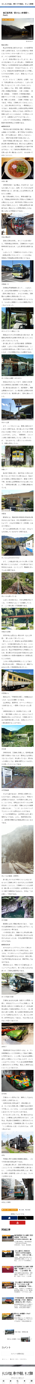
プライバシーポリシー (17, 1378)
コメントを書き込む (17, 1353)
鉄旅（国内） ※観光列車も (9, 1209)
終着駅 (28, 1209)
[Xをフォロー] (26, 1218)
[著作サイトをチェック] (9, 1218)
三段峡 (21, 1209)
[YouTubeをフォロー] (17, 1223)
